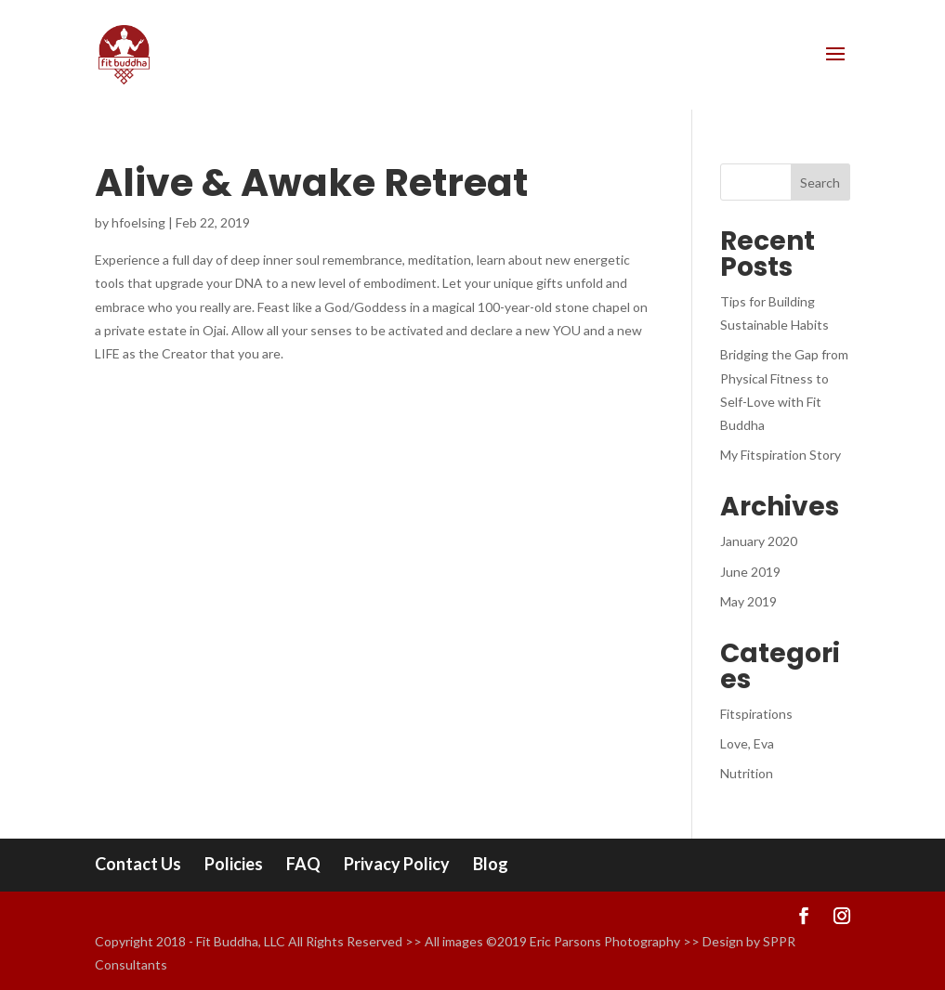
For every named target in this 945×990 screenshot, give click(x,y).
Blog (490, 863)
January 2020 (758, 541)
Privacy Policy (397, 863)
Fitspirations (756, 714)
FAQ (303, 863)
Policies (233, 863)
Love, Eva (747, 743)
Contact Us (138, 863)
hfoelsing (138, 222)
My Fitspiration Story (780, 454)
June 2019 (750, 572)
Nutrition (746, 773)
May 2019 (748, 601)
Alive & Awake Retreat (311, 182)
